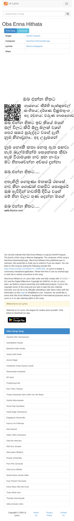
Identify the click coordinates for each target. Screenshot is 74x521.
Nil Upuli (10, 377)
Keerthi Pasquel (33, 36)
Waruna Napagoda (34, 46)
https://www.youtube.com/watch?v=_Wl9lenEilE (24, 269)
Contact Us (63, 514)
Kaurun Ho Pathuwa (15, 423)
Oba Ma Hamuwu (14, 441)
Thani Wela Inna (13, 492)
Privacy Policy (49, 514)
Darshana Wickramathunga (38, 41)
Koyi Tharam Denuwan (16, 481)
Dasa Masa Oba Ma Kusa (17, 487)
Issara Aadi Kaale (14, 354)
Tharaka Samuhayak (15, 498)
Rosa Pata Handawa (15, 406)
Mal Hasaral (11, 429)
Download (23, 31)
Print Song (10, 31)
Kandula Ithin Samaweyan (17, 337)
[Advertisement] (36, 76)
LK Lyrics (11, 4)
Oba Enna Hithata (14, 469)
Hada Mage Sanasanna (16, 412)
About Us (36, 514)
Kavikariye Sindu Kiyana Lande (20, 366)
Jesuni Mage (11, 360)
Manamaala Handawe (15, 371)
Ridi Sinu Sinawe (13, 446)
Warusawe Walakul (14, 452)
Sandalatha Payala (14, 343)
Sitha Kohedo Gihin (14, 504)
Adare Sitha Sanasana (16, 435)
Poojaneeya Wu (13, 383)
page (23, 292)
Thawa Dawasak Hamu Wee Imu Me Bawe (25, 394)
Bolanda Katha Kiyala (15, 348)
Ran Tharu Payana (14, 389)
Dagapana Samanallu (15, 417)
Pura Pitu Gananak (14, 464)
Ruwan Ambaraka (14, 458)
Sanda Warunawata (14, 400)
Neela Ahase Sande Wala (17, 475)
